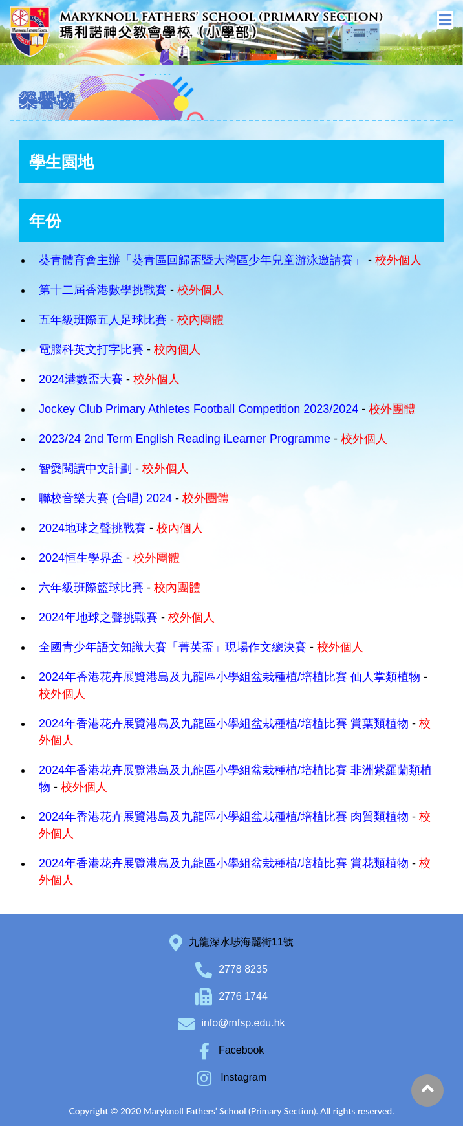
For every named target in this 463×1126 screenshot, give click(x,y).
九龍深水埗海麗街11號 (241, 941)
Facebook (231, 1049)
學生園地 (61, 162)
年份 (45, 221)
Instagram (232, 1077)
